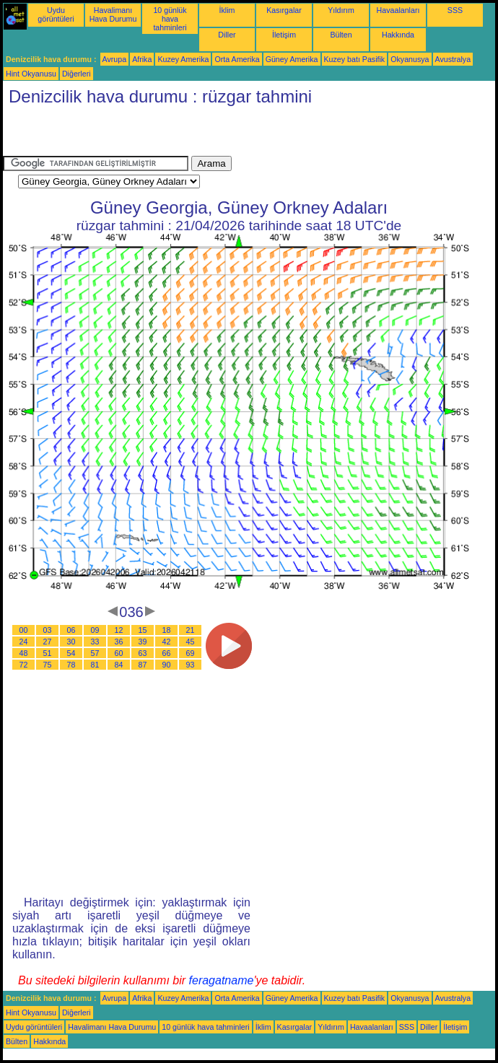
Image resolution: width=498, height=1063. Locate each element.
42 (166, 641)
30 (71, 641)
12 (119, 630)
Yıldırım (341, 10)
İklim (227, 10)
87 (143, 664)
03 (47, 630)
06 (71, 630)
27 (47, 641)
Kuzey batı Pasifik (354, 59)
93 (190, 664)
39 (143, 641)
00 (23, 630)
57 (95, 653)
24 (23, 641)
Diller (226, 34)
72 (23, 664)
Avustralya (453, 59)
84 (119, 664)
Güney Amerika (292, 59)
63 (143, 653)
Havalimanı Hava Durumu (113, 14)
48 (23, 653)
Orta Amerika (236, 59)
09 (95, 630)
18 (166, 630)
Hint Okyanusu (31, 73)
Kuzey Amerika (183, 59)
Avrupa (114, 59)
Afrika (142, 59)
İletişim (284, 34)
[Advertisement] (172, 134)
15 (143, 630)
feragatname (221, 980)
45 (190, 641)
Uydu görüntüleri (56, 14)
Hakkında (398, 34)
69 (190, 653)
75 (47, 664)
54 (71, 653)
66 (166, 653)
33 (95, 641)
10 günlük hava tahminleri (169, 19)
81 (95, 664)
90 (166, 664)
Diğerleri (76, 73)
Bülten (340, 34)
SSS (455, 10)
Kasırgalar (284, 10)
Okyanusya (409, 59)
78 (71, 664)
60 (119, 653)
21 (190, 630)
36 (119, 641)
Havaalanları (398, 10)
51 (47, 653)
